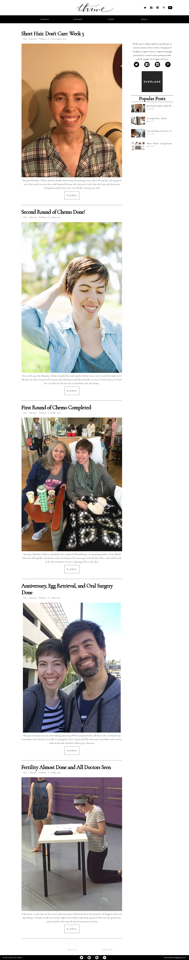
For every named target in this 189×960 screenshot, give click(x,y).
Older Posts (108, 949)
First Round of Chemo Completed (56, 407)
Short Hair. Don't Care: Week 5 (52, 33)
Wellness (43, 39)
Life (24, 39)
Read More (72, 195)
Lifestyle (32, 39)
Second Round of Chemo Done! (53, 212)
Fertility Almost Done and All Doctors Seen (66, 767)
